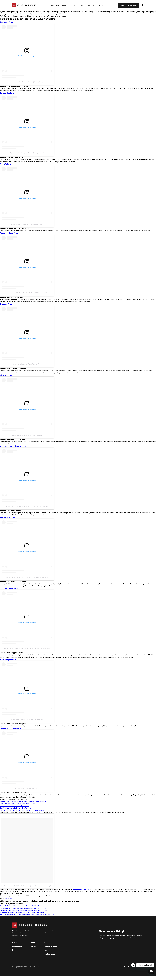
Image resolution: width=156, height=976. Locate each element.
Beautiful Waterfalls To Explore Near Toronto (15, 808)
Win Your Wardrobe (128, 5)
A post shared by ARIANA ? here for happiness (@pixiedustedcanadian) (23, 886)
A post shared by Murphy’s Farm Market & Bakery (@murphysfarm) (27, 577)
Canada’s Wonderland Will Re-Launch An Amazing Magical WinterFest (23, 910)
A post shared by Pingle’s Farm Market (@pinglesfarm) (27, 224)
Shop (70, 5)
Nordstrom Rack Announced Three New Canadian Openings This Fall (23, 908)
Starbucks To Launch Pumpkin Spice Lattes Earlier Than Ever (20, 906)
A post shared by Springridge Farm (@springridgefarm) (27, 153)
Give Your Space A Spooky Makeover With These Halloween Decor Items (24, 801)
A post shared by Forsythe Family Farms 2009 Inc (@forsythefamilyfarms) (27, 648)
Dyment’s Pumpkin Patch (10, 728)
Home (14, 942)
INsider (101, 5)
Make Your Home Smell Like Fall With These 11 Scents (18, 804)
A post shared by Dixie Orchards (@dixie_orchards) (27, 435)
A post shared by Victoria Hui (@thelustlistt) (27, 788)
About (76, 5)
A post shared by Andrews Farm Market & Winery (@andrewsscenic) (27, 506)
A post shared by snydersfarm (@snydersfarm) (27, 364)
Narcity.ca (8, 898)
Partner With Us (88, 5)
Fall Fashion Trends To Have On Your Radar (14, 806)
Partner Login (49, 954)
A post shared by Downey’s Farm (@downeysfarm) (27, 82)
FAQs (46, 950)
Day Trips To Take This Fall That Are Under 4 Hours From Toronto (22, 810)
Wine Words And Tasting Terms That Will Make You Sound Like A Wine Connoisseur (27, 915)
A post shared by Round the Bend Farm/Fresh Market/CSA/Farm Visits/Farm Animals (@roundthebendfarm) (35, 293)
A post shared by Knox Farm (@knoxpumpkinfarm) (27, 719)
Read (64, 5)
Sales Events (55, 5)
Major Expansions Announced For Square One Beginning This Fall (22, 912)
